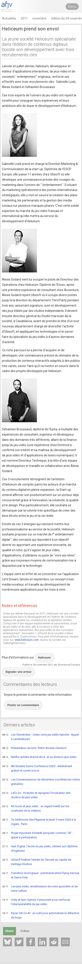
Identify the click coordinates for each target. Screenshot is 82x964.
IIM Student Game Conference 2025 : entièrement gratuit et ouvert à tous (37, 768)
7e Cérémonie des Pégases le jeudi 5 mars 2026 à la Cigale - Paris (39, 822)
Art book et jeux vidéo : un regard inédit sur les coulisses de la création (35, 808)
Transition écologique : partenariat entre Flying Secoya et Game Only (40, 875)
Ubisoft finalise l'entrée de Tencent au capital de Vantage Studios (36, 862)
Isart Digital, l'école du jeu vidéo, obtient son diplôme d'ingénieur (40, 848)
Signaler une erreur (18, 671)
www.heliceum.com (27, 639)
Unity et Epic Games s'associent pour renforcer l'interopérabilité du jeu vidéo (36, 902)
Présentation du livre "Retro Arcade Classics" (34, 748)
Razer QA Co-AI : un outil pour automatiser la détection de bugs (40, 915)
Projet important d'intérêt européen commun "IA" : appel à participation (37, 835)
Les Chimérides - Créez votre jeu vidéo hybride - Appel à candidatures (40, 737)
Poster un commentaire (23, 705)
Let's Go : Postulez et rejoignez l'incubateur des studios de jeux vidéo (36, 795)
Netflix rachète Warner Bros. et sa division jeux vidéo (39, 757)
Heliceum (44, 657)
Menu (72, 7)
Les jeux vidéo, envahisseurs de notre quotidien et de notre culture (40, 889)
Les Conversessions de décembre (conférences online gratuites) (41, 782)
